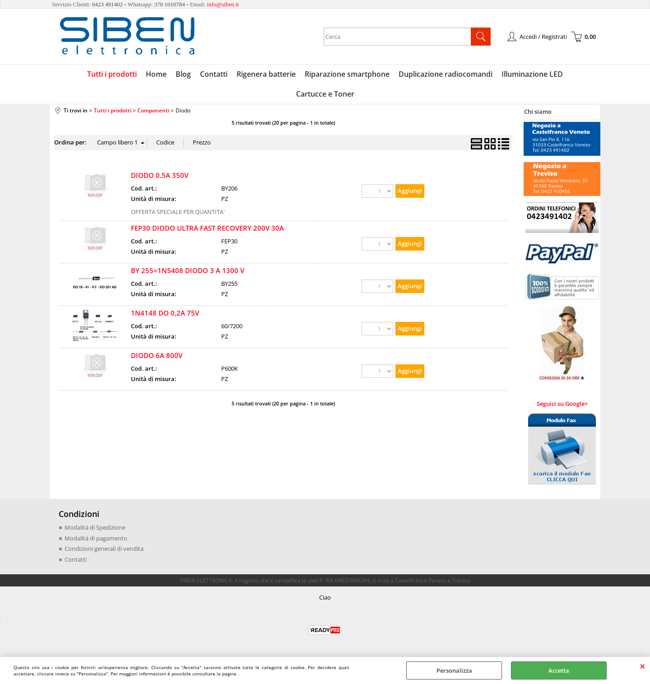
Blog (183, 74)
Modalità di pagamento (96, 538)
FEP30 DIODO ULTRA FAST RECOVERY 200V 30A (207, 228)
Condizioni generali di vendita (104, 548)
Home (156, 74)
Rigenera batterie (266, 74)
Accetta (558, 670)
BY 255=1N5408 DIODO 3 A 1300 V (187, 270)
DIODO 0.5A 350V (159, 175)
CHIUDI (642, 665)
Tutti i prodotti (112, 74)
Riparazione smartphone (347, 74)
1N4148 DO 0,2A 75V (165, 312)
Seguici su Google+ (562, 404)
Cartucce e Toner (325, 94)
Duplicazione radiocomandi (445, 74)
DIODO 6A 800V (156, 355)
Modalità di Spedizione (95, 527)
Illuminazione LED (532, 74)
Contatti (214, 74)
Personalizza (454, 670)
